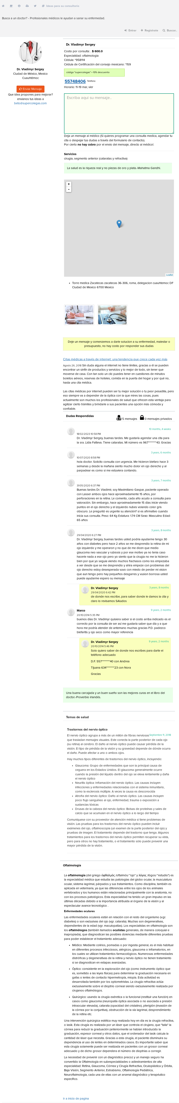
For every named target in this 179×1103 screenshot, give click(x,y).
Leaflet (169, 275)
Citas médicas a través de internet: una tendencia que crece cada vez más (115, 359)
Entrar (130, 30)
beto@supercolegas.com (30, 103)
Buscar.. (170, 30)
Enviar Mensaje (30, 88)
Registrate (149, 30)
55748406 (75, 81)
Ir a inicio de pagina (76, 1098)
